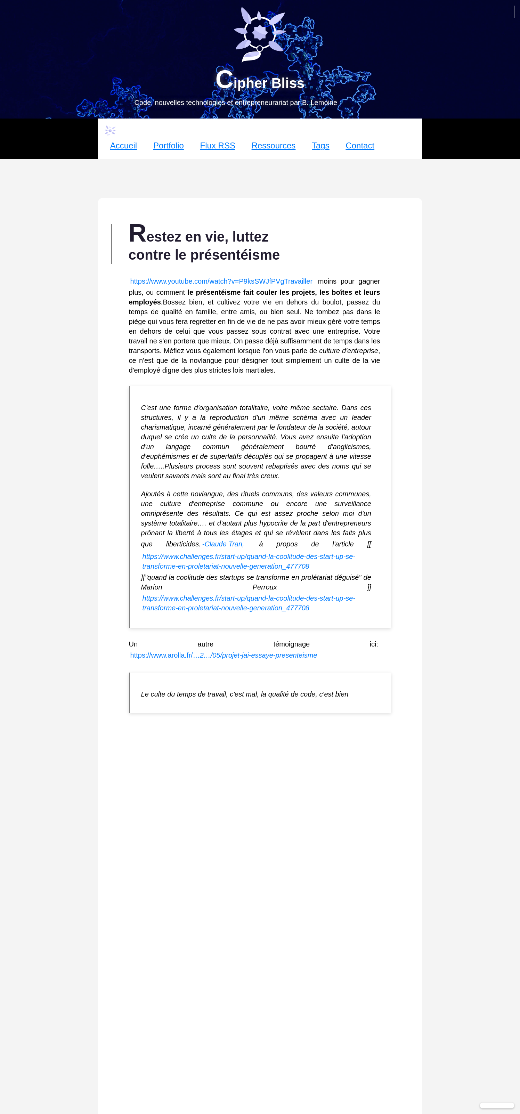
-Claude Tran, (223, 544)
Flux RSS (217, 145)
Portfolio (168, 145)
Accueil (123, 145)
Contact (360, 145)
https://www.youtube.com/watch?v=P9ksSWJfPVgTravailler (221, 281)
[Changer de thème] (497, 1105)
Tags (321, 145)
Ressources (274, 145)
